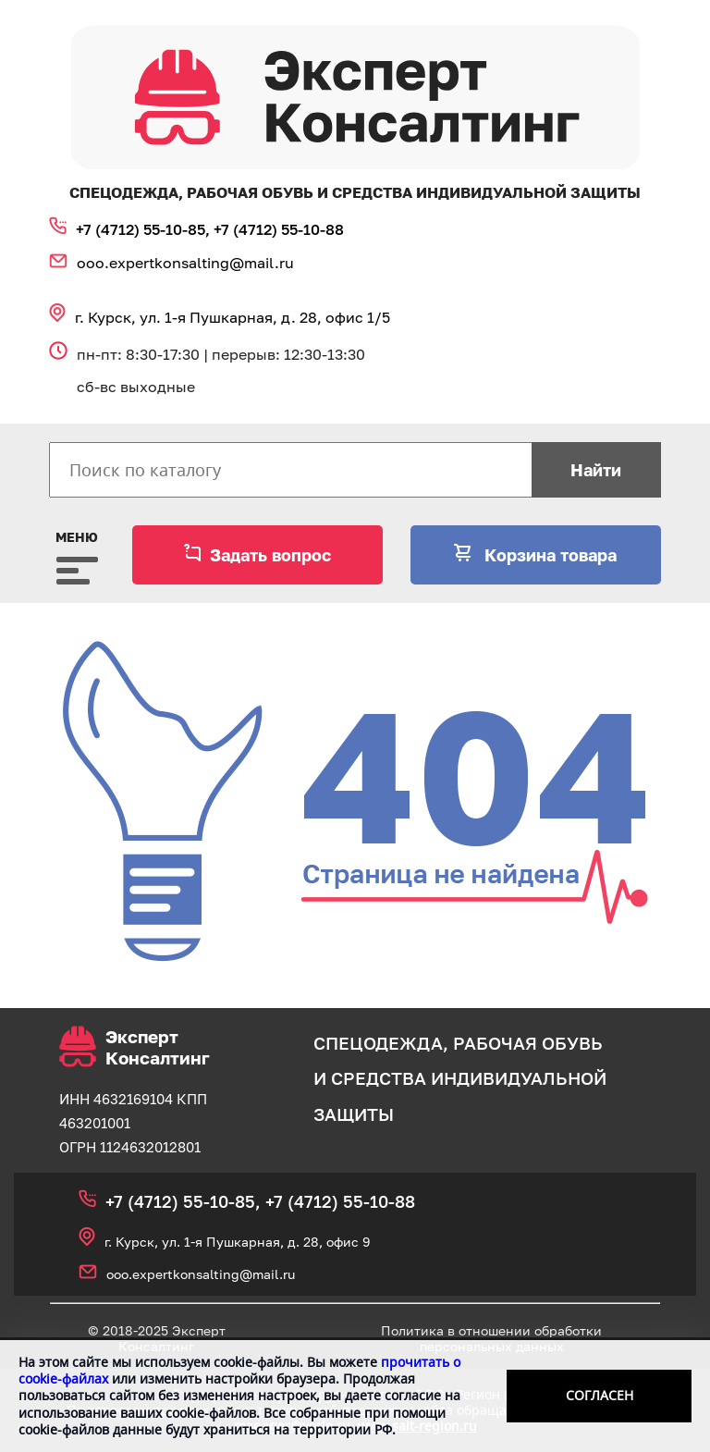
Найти (595, 470)
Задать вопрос (270, 555)
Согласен (599, 1395)
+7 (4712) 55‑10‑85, (145, 229)
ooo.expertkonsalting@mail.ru (185, 262)
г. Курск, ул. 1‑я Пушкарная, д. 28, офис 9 (237, 1241)
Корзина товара (548, 555)
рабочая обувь (528, 1042)
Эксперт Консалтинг (134, 1047)
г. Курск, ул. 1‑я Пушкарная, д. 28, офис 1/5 (232, 317)
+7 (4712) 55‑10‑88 (279, 229)
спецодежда (378, 1042)
